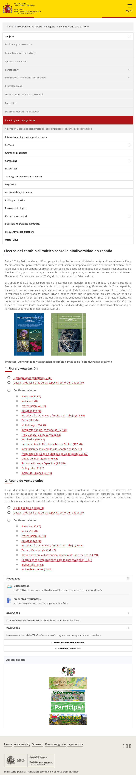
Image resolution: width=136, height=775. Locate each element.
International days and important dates (26, 137)
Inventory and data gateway (74, 26)
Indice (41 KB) (29, 401)
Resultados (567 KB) (33, 439)
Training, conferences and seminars (23, 176)
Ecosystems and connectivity (20, 53)
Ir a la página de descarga (29, 507)
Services (9, 144)
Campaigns (11, 160)
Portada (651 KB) (31, 396)
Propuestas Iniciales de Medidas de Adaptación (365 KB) (54, 453)
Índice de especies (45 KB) (36, 569)
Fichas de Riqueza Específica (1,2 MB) (43, 463)
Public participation (15, 200)
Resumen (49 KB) (31, 410)
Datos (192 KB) (29, 420)
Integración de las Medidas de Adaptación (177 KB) (51, 449)
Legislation (10, 184)
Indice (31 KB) (29, 531)
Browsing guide (55, 744)
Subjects (50, 26)
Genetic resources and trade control (24, 94)
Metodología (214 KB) (33, 425)
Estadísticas (11, 168)
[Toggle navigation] (128, 8)
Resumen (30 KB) (31, 540)
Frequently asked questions (19, 231)
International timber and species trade (25, 77)
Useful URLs (11, 239)
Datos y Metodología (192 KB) (38, 550)
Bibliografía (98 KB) (32, 468)
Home (10, 26)
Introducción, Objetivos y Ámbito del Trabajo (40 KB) (52, 545)
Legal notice (75, 744)
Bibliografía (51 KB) (32, 564)
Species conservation (16, 61)
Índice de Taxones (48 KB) (36, 473)
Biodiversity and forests (29, 26)
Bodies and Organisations (18, 192)
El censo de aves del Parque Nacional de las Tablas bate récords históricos (43, 620)
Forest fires (11, 103)
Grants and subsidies (16, 152)
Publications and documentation (22, 223)
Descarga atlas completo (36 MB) (33, 377)
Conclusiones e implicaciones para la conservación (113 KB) (56, 559)
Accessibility (22, 744)
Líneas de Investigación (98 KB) (39, 458)
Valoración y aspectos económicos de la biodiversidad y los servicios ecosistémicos (48, 128)
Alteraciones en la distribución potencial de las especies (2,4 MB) (59, 555)
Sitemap (37, 744)
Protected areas (13, 85)
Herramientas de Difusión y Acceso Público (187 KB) (52, 444)
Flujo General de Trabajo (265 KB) (41, 434)
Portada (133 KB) (31, 526)
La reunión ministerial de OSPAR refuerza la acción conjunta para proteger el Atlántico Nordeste (53, 635)
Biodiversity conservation (18, 44)
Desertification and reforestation (22, 111)
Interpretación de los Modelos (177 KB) (44, 429)
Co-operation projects (16, 216)
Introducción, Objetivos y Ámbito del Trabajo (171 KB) (53, 415)
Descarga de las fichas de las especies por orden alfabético (49, 382)
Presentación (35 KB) (33, 536)
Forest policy (12, 69)
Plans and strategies (15, 208)
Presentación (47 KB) (33, 406)
